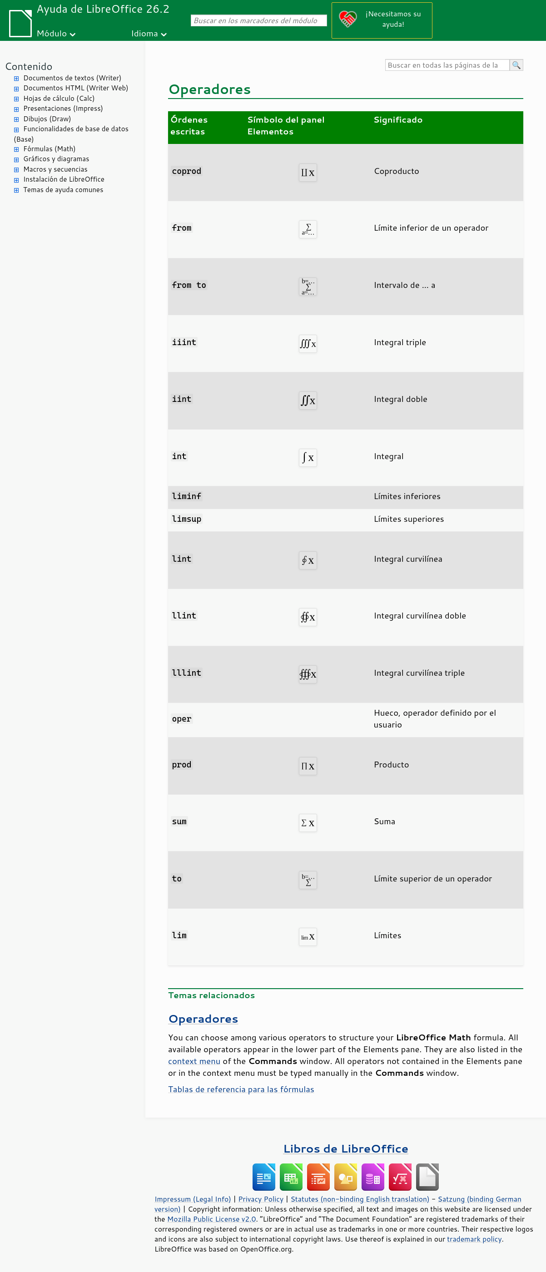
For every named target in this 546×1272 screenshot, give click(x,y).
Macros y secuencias (55, 169)
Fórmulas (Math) (49, 148)
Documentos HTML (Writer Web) (76, 88)
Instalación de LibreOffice (63, 179)
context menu (194, 1061)
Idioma (144, 33)
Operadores (203, 1018)
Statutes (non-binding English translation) (359, 1199)
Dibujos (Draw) (47, 119)
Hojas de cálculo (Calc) (59, 98)
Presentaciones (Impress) (63, 108)
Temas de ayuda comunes (63, 189)
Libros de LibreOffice (345, 1148)
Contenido (28, 66)
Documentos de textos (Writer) (72, 78)
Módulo (51, 33)
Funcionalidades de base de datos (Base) (71, 134)
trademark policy (474, 1239)
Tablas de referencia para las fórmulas (241, 1089)
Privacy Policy (260, 1199)
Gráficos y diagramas (56, 158)
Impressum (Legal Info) (192, 1199)
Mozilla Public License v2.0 (211, 1219)
